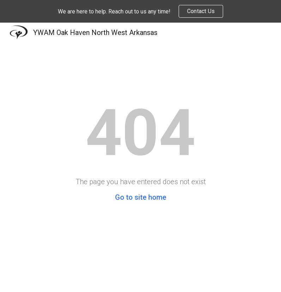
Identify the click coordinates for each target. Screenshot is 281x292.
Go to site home (140, 197)
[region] (140, 11)
